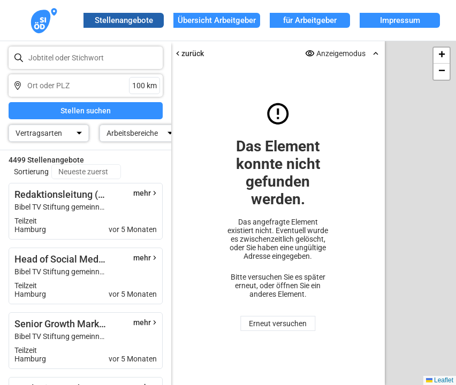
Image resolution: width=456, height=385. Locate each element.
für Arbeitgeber (310, 20)
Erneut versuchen (278, 323)
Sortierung (31, 171)
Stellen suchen (85, 110)
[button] (442, 56)
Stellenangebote (124, 20)
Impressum (400, 20)
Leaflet (439, 380)
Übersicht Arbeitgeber (217, 20)
